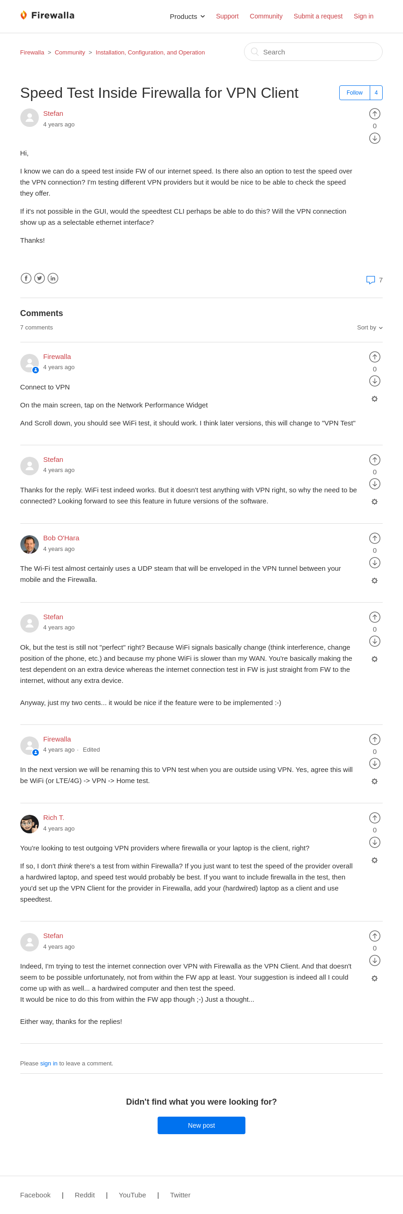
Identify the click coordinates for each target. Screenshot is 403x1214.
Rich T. (54, 817)
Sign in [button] (364, 16)
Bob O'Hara (61, 538)
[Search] (313, 51)
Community (266, 16)
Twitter (39, 278)
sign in (49, 1063)
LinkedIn (53, 278)
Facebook (26, 278)
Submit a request (318, 16)
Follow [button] (355, 93)
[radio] (374, 113)
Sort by (366, 327)
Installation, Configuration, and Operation (150, 52)
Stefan (53, 113)
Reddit (85, 1195)
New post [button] (201, 1125)
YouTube (132, 1195)
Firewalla (32, 52)
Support (227, 16)
